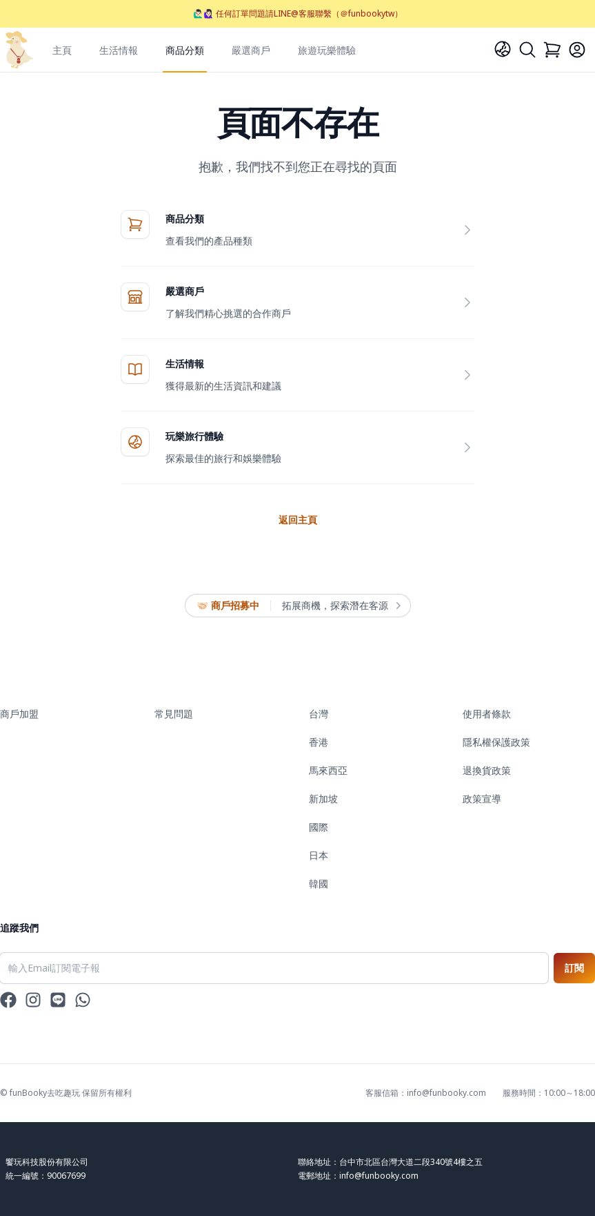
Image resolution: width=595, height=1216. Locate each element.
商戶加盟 (19, 713)
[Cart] (552, 49)
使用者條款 (487, 713)
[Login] (577, 49)
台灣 (318, 713)
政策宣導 (482, 798)
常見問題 (173, 713)
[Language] (502, 49)
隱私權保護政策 (496, 742)
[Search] (527, 49)
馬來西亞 (328, 770)
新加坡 (323, 798)
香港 (318, 742)
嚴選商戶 (251, 50)
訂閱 (574, 967)
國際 (318, 826)
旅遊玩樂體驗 (327, 50)
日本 (318, 855)
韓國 (318, 883)
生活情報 (118, 50)
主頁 (62, 50)
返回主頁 (298, 519)
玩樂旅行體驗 (194, 436)
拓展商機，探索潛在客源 (340, 605)
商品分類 (184, 50)
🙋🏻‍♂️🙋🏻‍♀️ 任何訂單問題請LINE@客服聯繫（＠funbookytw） (298, 13)
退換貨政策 (487, 770)
